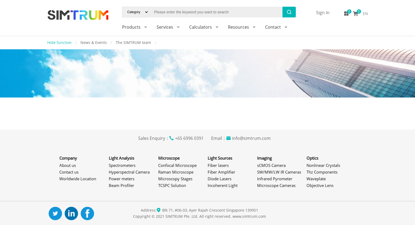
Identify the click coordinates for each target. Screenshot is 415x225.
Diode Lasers (219, 178)
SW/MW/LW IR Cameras (279, 172)
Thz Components (322, 172)
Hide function (60, 42)
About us (67, 165)
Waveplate (316, 178)
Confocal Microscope (177, 165)
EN (365, 13)
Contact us (69, 172)
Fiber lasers (218, 165)
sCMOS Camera (271, 165)
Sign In (322, 13)
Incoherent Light (223, 185)
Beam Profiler (121, 185)
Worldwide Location (77, 178)
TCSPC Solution (172, 185)
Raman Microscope (175, 172)
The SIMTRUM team (134, 42)
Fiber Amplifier (221, 172)
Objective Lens (320, 185)
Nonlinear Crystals (323, 165)
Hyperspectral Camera (129, 172)
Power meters (121, 178)
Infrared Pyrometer (274, 178)
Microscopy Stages (175, 178)
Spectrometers (122, 165)
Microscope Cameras (276, 185)
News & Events (94, 42)
